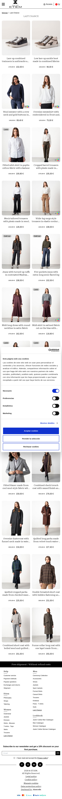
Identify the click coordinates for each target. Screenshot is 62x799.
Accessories (37, 679)
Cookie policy (31, 779)
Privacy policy (42, 758)
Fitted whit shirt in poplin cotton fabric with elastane (16, 166)
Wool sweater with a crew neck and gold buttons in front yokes (16, 114)
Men (35, 671)
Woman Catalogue (39, 726)
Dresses (7, 720)
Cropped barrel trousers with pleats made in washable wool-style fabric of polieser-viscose (46, 169)
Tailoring (7, 704)
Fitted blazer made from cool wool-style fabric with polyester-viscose (16, 488)
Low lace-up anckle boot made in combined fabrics (46, 60)
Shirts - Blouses (9, 723)
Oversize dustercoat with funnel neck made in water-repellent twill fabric (16, 541)
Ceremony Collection (40, 675)
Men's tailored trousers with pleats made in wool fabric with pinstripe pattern (16, 223)
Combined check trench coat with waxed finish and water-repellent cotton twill (46, 488)
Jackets (6, 717)
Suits (34, 707)
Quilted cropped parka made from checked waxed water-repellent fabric (16, 594)
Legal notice (31, 776)
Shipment (7, 688)
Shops (6, 701)
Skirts (6, 729)
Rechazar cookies (31, 447)
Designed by (31, 789)
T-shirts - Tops (9, 726)
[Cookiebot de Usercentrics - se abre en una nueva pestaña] (48, 350)
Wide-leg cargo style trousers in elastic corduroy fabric (46, 221)
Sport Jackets (37, 688)
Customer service (10, 675)
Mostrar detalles (47, 423)
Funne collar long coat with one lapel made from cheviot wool (46, 648)
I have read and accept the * (32, 758)
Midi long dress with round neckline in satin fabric (16, 326)
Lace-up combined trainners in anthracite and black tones (16, 61)
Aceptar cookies (31, 431)
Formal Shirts (37, 691)
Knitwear (36, 701)
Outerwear (7, 714)
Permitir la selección (31, 439)
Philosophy (7, 698)
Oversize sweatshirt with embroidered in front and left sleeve (46, 114)
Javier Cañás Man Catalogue (43, 720)
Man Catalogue (38, 723)
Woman (5, 13)
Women (7, 709)
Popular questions (10, 682)
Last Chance (8, 736)
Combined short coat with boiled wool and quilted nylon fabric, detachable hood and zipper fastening (16, 649)
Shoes (35, 682)
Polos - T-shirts (38, 704)
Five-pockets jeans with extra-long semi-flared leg (46, 273)
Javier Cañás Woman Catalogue (44, 729)
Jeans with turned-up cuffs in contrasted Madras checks (16, 274)
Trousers (7, 732)
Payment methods (10, 679)
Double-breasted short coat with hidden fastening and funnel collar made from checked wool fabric (46, 596)
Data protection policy (31, 786)
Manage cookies (31, 783)
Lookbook (38, 715)
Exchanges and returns (12, 685)
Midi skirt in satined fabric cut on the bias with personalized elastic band (46, 327)
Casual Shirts (37, 694)
